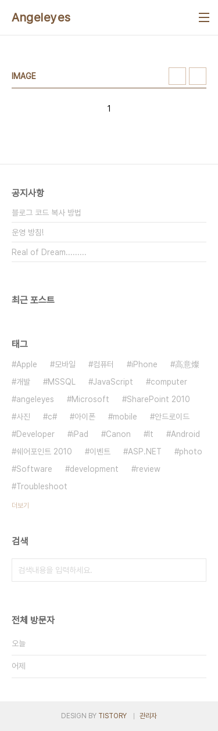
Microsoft (90, 399)
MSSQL (62, 381)
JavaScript (113, 381)
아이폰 (84, 416)
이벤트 (100, 451)
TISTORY (112, 716)
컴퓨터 (103, 364)
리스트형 (197, 76)
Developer (35, 434)
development (94, 469)
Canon (118, 434)
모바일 (65, 364)
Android (185, 434)
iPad (80, 434)
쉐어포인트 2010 (44, 451)
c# (52, 416)
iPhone (144, 364)
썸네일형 (177, 76)
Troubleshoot (41, 486)
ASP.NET (145, 451)
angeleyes (35, 399)
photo (190, 451)
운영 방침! (28, 232)
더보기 (20, 505)
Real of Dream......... (49, 252)
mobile (125, 416)
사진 (23, 416)
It (150, 434)
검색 (195, 570)
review (148, 469)
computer (169, 381)
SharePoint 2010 (158, 399)
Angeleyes (41, 17)
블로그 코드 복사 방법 (46, 212)
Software (34, 469)
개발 (23, 381)
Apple (26, 364)
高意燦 (187, 364)
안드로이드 (172, 416)
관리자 (148, 716)
